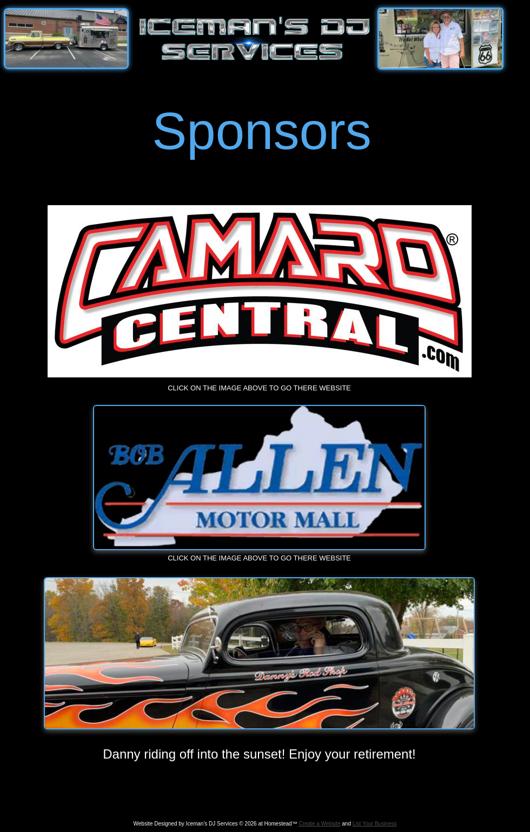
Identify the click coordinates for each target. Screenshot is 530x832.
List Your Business (375, 824)
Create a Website (319, 824)
